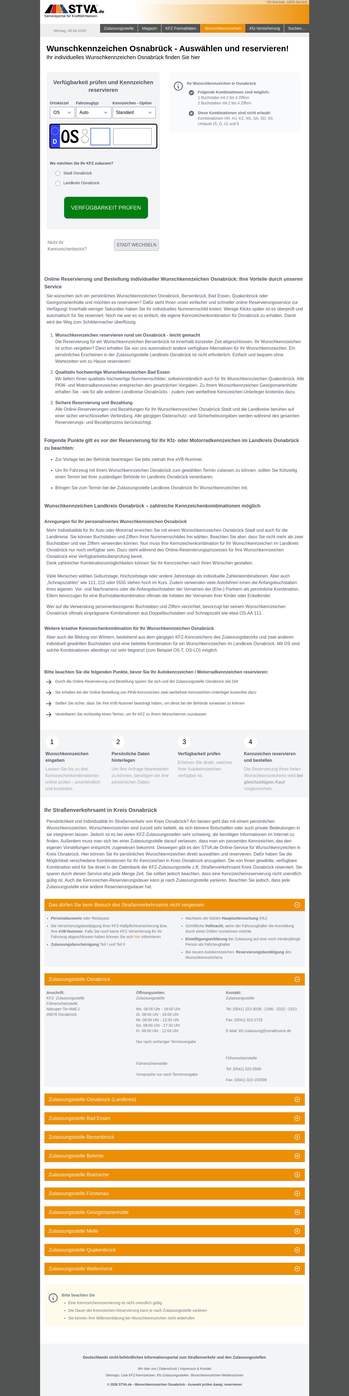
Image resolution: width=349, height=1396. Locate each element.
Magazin (149, 28)
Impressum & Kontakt (195, 1369)
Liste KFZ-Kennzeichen (138, 1375)
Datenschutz (168, 1369)
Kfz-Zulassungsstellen (173, 1375)
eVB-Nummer (121, 703)
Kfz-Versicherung (264, 28)
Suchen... (296, 28)
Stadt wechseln (136, 245)
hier (137, 937)
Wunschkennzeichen (222, 28)
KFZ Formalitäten (181, 28)
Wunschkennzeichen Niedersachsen (217, 1375)
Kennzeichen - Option (132, 103)
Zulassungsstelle (119, 28)
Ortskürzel (59, 103)
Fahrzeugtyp (87, 103)
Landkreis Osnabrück (81, 183)
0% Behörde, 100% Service (287, 2)
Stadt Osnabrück (77, 173)
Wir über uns (147, 1369)
